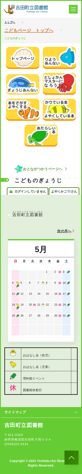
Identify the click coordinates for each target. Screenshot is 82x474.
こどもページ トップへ (28, 30)
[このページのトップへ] (72, 458)
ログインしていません (27, 191)
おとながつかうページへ (41, 168)
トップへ (9, 22)
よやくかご (64, 191)
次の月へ (66, 231)
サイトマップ (41, 412)
